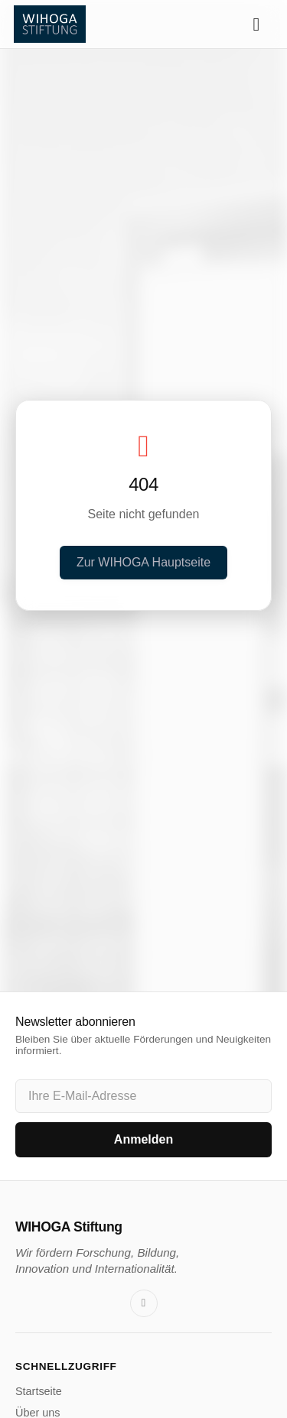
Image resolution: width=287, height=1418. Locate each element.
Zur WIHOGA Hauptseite (143, 562)
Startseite (38, 1391)
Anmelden (143, 1139)
